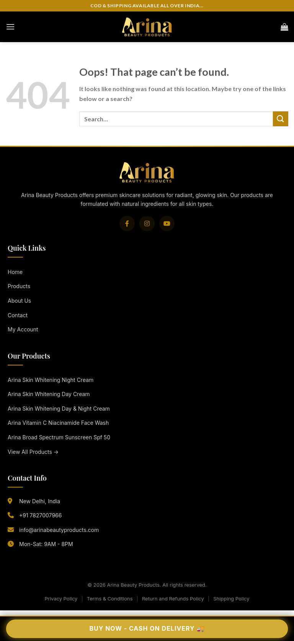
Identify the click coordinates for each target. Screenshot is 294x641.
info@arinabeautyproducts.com (59, 530)
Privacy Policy (60, 598)
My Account (23, 329)
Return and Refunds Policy (173, 598)
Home (15, 272)
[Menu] (10, 26)
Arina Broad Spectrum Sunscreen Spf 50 (59, 437)
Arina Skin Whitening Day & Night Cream (59, 408)
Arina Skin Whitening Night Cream (50, 380)
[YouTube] (167, 223)
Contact (18, 315)
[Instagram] (147, 223)
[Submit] (280, 118)
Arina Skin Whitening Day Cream (49, 394)
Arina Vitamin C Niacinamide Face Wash (58, 422)
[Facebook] (127, 223)
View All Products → (33, 452)
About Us (19, 300)
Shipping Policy (231, 598)
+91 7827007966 (40, 515)
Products (19, 286)
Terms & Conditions (110, 598)
